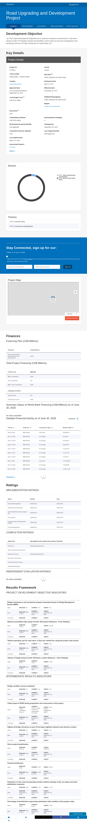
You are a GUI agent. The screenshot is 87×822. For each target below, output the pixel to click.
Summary (13, 26)
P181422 (12, 147)
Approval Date (15, 88)
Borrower (48, 74)
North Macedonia (15, 84)
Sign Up (68, 267)
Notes (12, 151)
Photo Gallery (72, 26)
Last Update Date (16, 138)
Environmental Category (53, 117)
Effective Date (49, 88)
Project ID (13, 67)
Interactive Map (72, 318)
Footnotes (10, 477)
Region (46, 103)
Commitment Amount (18, 117)
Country (12, 81)
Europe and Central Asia (52, 106)
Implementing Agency (52, 97)
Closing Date (49, 124)
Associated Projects (17, 144)
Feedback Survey (78, 814)
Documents (41, 26)
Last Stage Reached (51, 131)
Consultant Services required (20, 131)
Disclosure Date (50, 81)
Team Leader (14, 74)
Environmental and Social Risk (21, 124)
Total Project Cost (17, 97)
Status (46, 67)
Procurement (27, 26)
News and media (57, 26)
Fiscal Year (14, 110)
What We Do (10, 4)
